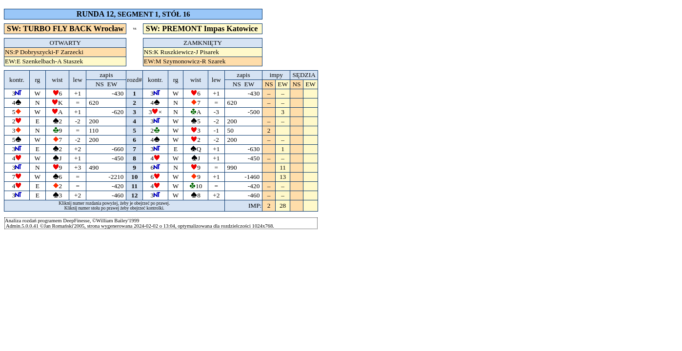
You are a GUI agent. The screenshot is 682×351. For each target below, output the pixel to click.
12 (134, 195)
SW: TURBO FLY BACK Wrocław (65, 28)
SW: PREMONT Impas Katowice (202, 28)
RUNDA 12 (95, 14)
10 (134, 176)
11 (134, 186)
